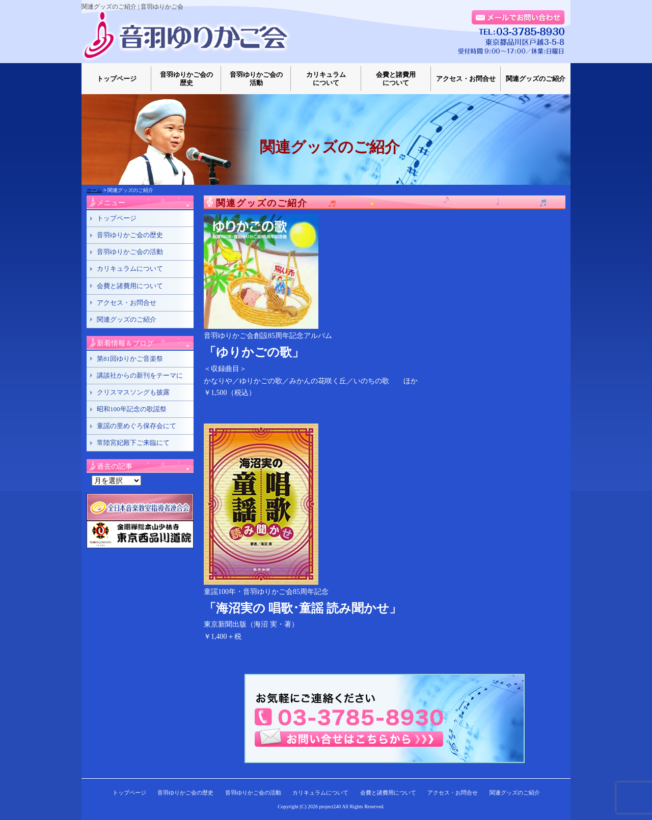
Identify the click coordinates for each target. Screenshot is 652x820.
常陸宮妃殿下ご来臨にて (133, 442)
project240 (330, 806)
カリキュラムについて (326, 79)
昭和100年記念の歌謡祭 (132, 409)
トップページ (117, 78)
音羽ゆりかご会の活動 (256, 79)
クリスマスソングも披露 (133, 392)
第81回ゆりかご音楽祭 (130, 358)
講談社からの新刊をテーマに (140, 375)
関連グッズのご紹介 (535, 78)
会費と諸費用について (396, 79)
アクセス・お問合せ (466, 78)
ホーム (94, 190)
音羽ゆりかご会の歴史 (186, 79)
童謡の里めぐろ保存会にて (136, 426)
